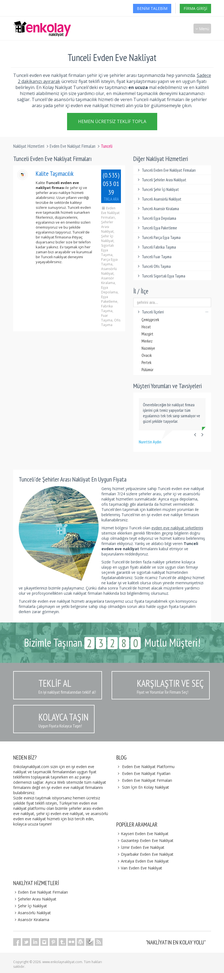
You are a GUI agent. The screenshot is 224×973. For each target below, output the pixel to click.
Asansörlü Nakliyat (32, 912)
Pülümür (147, 369)
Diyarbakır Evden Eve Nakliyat (145, 854)
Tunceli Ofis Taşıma (153, 266)
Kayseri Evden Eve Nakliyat (142, 833)
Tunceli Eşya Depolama (156, 218)
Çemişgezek (150, 319)
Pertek (146, 362)
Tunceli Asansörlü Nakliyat (158, 199)
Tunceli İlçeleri (172, 312)
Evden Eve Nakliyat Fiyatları (146, 773)
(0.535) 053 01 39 (111, 186)
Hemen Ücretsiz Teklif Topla (112, 122)
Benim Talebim (152, 8)
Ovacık (147, 355)
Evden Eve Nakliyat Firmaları (72, 146)
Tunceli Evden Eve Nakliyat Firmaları (166, 170)
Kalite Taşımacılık (55, 173)
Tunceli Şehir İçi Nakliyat (157, 189)
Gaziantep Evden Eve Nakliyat (145, 840)
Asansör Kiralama (31, 919)
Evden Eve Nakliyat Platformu (148, 766)
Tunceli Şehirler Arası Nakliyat (161, 179)
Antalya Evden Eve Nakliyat (142, 861)
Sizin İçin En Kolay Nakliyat (145, 787)
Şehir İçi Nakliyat (30, 905)
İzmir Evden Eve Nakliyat (140, 847)
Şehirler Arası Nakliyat (35, 899)
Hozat (146, 326)
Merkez (147, 341)
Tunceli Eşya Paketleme (156, 227)
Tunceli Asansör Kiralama (157, 208)
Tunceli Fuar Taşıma (154, 256)
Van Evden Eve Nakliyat (139, 868)
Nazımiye (148, 348)
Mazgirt (147, 334)
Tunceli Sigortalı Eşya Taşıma (160, 276)
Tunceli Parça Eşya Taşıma (158, 237)
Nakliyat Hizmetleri (28, 146)
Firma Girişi (195, 8)
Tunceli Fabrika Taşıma (156, 247)
